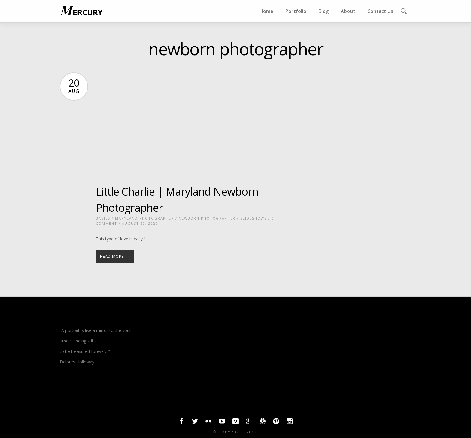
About (348, 11)
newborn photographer (207, 218)
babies (103, 218)
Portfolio (295, 11)
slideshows (253, 218)
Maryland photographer (144, 218)
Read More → (114, 256)
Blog (323, 11)
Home (266, 11)
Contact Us (380, 11)
